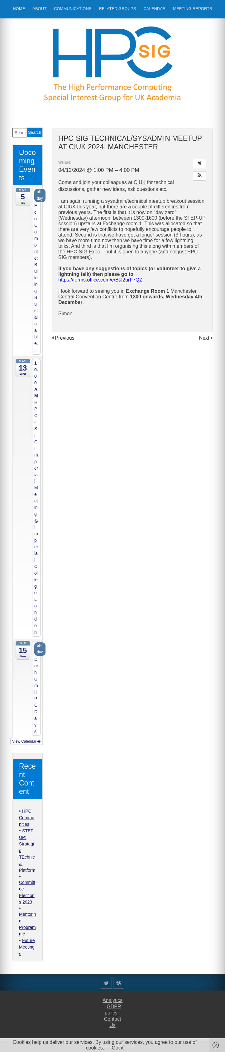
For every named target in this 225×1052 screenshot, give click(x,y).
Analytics (112, 1000)
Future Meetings (27, 947)
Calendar (154, 8)
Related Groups (117, 8)
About (39, 8)
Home (19, 8)
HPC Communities (26, 818)
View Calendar (26, 741)
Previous (64, 338)
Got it (117, 1047)
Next (205, 338)
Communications (72, 8)
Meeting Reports (192, 8)
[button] (199, 176)
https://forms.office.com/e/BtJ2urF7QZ (100, 279)
